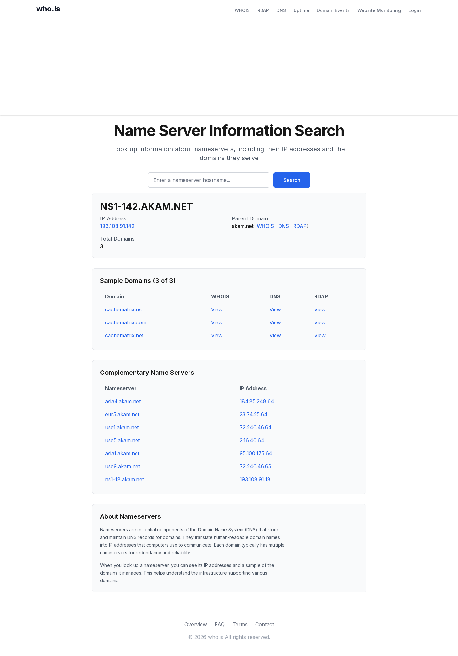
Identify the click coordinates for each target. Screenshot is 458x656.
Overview (195, 624)
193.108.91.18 (255, 479)
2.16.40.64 (252, 440)
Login (414, 10)
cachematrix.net (124, 335)
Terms (240, 624)
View (216, 309)
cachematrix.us (123, 309)
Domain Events (333, 10)
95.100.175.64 (256, 453)
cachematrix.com (125, 322)
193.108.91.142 (117, 226)
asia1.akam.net (122, 453)
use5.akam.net (122, 440)
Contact (264, 624)
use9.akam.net (122, 466)
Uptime (301, 10)
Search (291, 180)
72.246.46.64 (256, 427)
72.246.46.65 (255, 466)
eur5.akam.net (122, 414)
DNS (281, 10)
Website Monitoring (379, 10)
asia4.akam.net (123, 401)
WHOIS (242, 10)
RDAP (263, 10)
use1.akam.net (122, 427)
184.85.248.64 (257, 401)
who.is (48, 8)
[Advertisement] (229, 67)
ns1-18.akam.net (124, 479)
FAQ (220, 624)
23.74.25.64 (254, 414)
